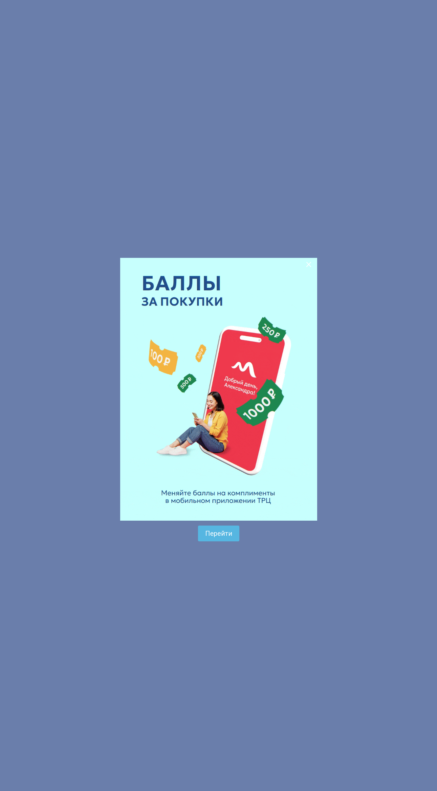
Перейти (218, 533)
